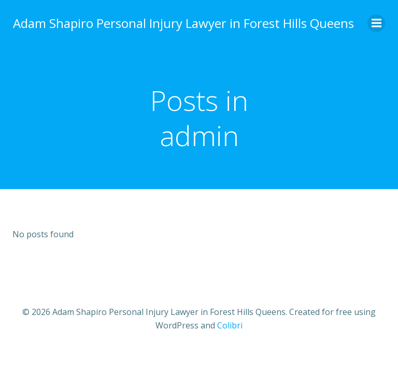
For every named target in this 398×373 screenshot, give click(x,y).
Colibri (230, 326)
